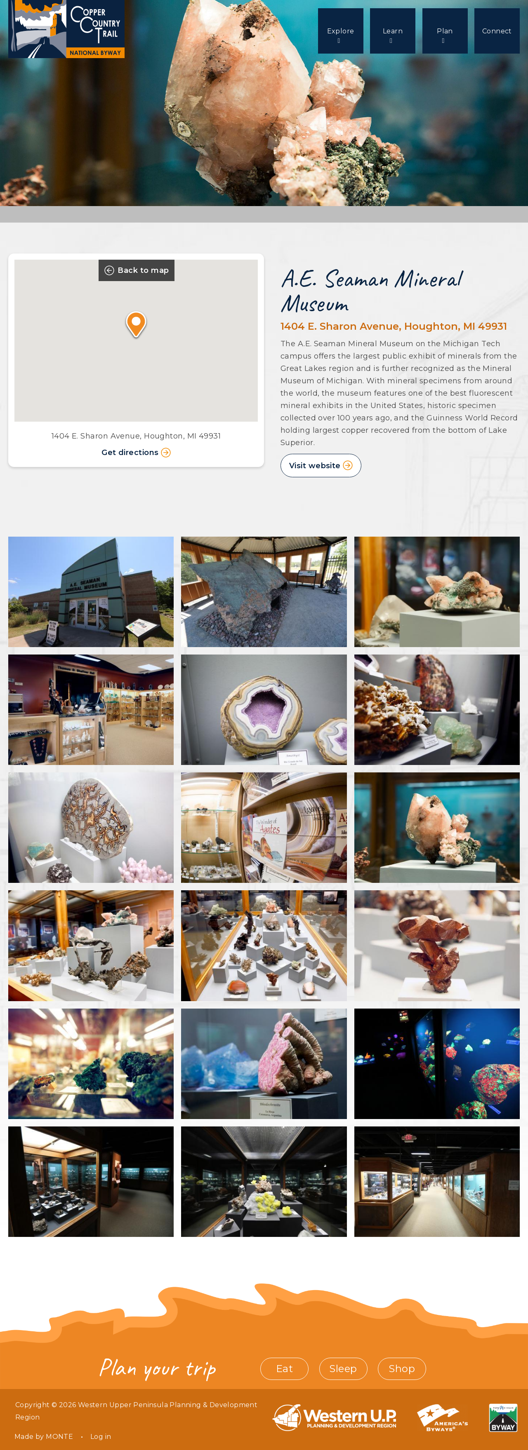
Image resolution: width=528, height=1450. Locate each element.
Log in (100, 1437)
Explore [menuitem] (336, 31)
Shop (402, 1369)
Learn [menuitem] (390, 31)
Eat (284, 1369)
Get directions (136, 452)
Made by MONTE (43, 1437)
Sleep (343, 1369)
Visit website (315, 465)
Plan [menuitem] (444, 31)
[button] (136, 324)
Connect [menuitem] (497, 31)
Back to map (136, 270)
